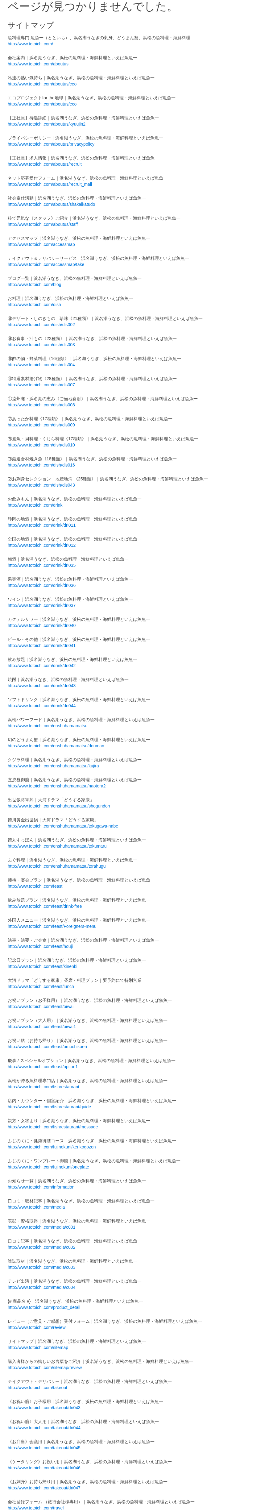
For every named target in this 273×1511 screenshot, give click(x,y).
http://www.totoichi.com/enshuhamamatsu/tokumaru (57, 846)
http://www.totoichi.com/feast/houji (40, 946)
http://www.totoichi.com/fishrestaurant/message (53, 1126)
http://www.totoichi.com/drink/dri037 (42, 605)
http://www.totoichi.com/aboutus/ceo (42, 83)
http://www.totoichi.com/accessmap (41, 244)
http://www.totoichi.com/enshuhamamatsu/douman (56, 745)
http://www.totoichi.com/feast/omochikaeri (47, 1046)
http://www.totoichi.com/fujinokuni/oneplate (48, 1166)
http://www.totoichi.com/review (37, 1327)
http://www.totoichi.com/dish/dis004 (41, 364)
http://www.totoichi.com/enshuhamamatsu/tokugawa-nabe (63, 826)
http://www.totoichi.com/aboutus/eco (42, 104)
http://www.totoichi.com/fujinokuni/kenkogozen (52, 1146)
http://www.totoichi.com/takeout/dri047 (44, 1487)
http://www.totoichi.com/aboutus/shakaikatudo (51, 204)
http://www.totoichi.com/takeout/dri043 (44, 1407)
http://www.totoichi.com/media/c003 (41, 1267)
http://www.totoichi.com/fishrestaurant (43, 1086)
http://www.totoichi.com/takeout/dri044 (44, 1427)
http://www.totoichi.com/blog (34, 284)
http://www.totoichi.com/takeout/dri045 (44, 1447)
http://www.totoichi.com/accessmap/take (46, 264)
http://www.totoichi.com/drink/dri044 (42, 705)
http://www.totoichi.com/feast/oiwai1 (42, 1026)
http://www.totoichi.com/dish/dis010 (41, 444)
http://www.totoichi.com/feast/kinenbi (42, 966)
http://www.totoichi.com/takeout (37, 1387)
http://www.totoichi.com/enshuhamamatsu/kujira (53, 765)
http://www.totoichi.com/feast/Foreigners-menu (52, 926)
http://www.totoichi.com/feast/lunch (41, 986)
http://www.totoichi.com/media (36, 1207)
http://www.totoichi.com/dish (34, 304)
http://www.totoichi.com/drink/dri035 (42, 565)
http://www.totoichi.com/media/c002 (41, 1247)
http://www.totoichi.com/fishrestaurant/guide (49, 1106)
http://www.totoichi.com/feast (35, 886)
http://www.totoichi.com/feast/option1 (43, 1066)
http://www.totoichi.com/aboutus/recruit (45, 164)
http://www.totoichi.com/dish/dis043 (41, 485)
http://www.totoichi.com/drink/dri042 (42, 665)
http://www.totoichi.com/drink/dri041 (42, 645)
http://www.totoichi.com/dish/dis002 (41, 324)
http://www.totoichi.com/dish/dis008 (41, 404)
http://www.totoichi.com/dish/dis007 (41, 384)
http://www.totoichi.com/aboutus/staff (43, 224)
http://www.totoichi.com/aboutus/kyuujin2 (46, 124)
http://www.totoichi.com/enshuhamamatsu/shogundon (59, 805)
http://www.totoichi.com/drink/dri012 (42, 545)
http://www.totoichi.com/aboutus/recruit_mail (50, 184)
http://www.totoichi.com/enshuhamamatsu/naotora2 (57, 785)
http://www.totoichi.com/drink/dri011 (42, 525)
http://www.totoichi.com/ (30, 43)
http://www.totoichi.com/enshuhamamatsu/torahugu (57, 866)
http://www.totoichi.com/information (41, 1187)
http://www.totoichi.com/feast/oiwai (40, 1006)
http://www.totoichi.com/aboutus (38, 63)
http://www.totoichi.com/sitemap (38, 1347)
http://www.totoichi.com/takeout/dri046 (44, 1467)
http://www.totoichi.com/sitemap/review (45, 1367)
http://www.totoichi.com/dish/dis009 (41, 424)
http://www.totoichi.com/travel (36, 1507)
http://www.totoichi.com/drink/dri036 (42, 585)
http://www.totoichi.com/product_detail (44, 1307)
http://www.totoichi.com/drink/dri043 (42, 685)
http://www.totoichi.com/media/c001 (41, 1227)
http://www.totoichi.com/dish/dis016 (41, 465)
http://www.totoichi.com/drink (35, 505)
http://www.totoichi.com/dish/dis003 (41, 344)
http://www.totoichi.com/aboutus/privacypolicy (51, 144)
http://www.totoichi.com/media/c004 (41, 1287)
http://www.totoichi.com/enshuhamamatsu (47, 725)
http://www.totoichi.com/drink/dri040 (42, 625)
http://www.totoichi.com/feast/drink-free (45, 906)
